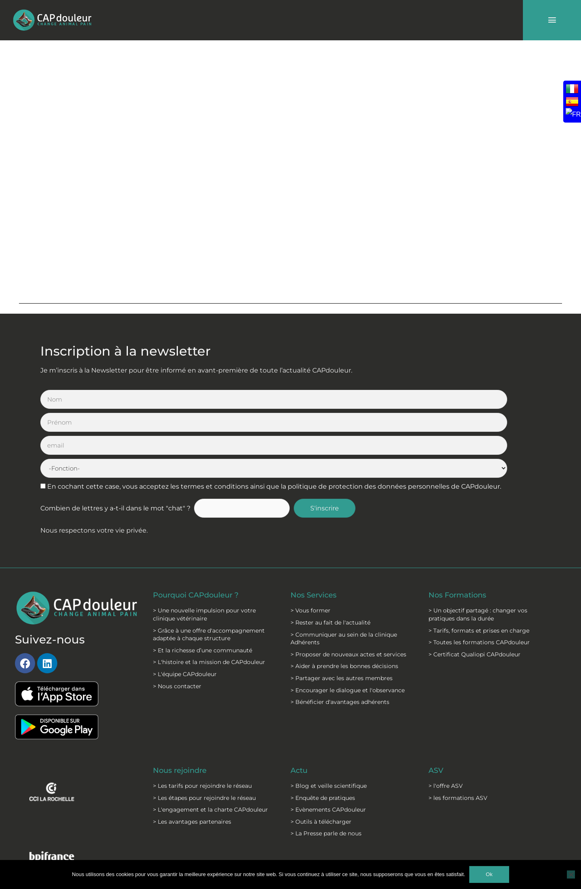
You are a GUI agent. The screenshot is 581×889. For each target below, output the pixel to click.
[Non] (571, 874)
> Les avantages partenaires (192, 752)
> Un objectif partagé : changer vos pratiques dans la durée (477, 545)
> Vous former (310, 541)
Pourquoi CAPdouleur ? (201, 526)
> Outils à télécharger (320, 752)
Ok (489, 874)
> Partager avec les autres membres (341, 609)
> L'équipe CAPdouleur (185, 605)
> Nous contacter (177, 616)
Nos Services (315, 526)
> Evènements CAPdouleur (328, 740)
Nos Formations (461, 526)
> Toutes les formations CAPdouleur (479, 573)
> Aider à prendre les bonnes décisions (344, 597)
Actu (300, 701)
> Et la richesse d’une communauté (202, 581)
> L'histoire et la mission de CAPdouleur (209, 593)
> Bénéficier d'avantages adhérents (339, 633)
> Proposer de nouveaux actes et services (348, 585)
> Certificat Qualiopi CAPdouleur (474, 585)
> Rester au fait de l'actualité (330, 553)
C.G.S (268, 848)
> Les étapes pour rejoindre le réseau (204, 728)
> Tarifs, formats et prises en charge (478, 561)
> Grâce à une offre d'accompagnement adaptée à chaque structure (209, 565)
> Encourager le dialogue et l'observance (347, 621)
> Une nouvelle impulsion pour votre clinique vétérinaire (204, 545)
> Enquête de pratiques (322, 728)
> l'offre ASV (445, 716)
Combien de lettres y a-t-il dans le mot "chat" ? (115, 439)
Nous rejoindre (183, 701)
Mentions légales (203, 848)
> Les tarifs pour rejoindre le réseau (202, 716)
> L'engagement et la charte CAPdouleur (210, 740)
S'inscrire (331, 439)
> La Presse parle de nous (326, 764)
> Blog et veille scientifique (328, 716)
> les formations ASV (457, 728)
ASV (436, 701)
